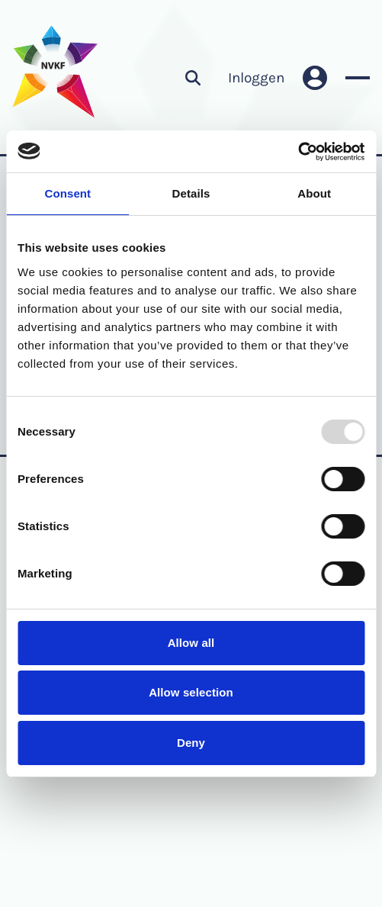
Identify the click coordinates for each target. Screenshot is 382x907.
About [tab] (314, 193)
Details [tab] (191, 193)
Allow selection (191, 692)
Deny (191, 742)
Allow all (191, 642)
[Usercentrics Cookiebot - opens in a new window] (297, 152)
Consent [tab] (67, 193)
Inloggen (256, 77)
